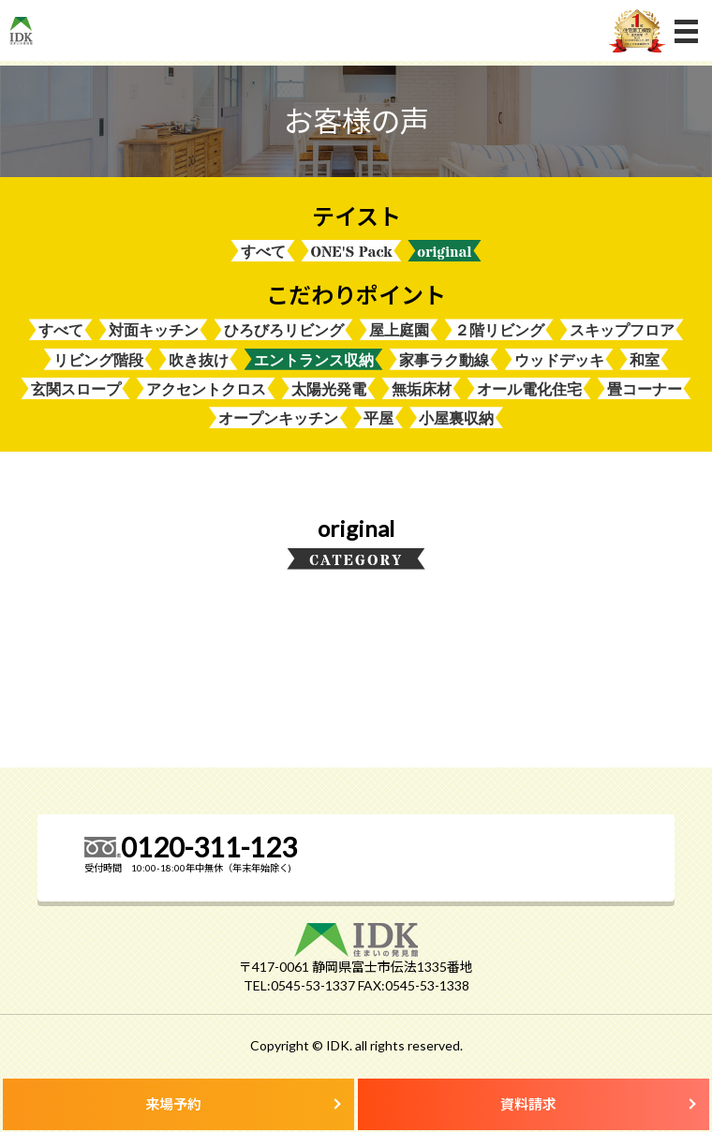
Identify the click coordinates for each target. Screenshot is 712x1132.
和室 (645, 360)
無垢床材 (422, 389)
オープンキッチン (278, 418)
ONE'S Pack (352, 251)
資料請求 (528, 1103)
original (444, 251)
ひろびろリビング (284, 330)
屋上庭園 (399, 330)
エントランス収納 (314, 360)
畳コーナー (644, 389)
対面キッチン (154, 330)
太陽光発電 (328, 389)
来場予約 (173, 1103)
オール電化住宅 (529, 389)
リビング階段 (98, 360)
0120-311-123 (209, 846)
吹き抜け (199, 360)
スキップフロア (622, 330)
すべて (263, 251)
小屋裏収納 (456, 418)
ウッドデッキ (559, 360)
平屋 (378, 418)
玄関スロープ (76, 389)
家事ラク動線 (444, 360)
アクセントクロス (206, 389)
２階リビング (499, 330)
